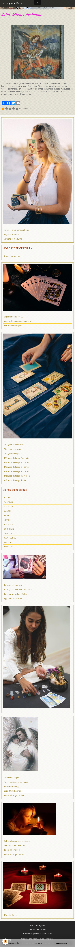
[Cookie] (5, 941)
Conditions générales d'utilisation (37, 933)
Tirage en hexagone (12, 449)
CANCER (8, 511)
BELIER (7, 497)
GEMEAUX (8, 506)
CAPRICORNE (10, 537)
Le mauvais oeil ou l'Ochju (15, 594)
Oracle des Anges (11, 777)
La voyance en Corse (13, 585)
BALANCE (8, 524)
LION (6, 515)
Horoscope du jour (12, 256)
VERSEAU (8, 542)
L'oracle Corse (10, 915)
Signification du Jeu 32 (13, 316)
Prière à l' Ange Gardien (14, 795)
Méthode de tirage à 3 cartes (16, 462)
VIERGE (7, 520)
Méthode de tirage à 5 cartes (16, 471)
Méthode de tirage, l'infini (15, 480)
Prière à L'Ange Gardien (14, 854)
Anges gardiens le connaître (16, 782)
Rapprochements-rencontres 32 (18, 321)
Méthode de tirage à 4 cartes (16, 467)
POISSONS (9, 546)
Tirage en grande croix (14, 444)
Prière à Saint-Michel (13, 850)
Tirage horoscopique (13, 453)
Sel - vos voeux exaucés (14, 845)
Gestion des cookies (37, 929)
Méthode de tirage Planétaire (16, 458)
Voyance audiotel (11, 234)
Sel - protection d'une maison (17, 841)
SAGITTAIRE (9, 533)
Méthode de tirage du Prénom (17, 476)
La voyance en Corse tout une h (18, 589)
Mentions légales (37, 925)
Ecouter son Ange (12, 786)
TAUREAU (8, 502)
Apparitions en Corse (13, 598)
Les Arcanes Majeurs (13, 325)
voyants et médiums (13, 239)
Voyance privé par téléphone (16, 230)
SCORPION (9, 529)
